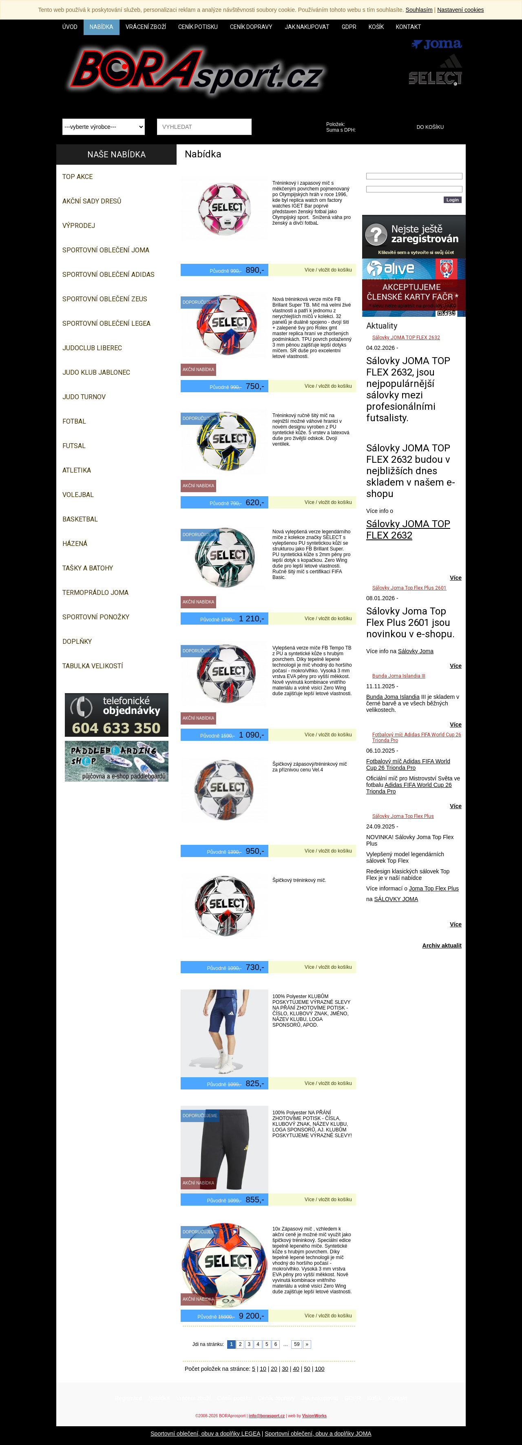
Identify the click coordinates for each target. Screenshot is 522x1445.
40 (296, 1368)
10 (263, 1368)
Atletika (76, 470)
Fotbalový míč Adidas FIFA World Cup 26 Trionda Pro (408, 764)
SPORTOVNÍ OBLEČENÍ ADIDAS (108, 274)
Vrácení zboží (193, 1398)
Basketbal (80, 519)
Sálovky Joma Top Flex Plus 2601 (409, 588)
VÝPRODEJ (78, 226)
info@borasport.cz (267, 1416)
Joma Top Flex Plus (434, 888)
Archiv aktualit (442, 945)
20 (274, 1368)
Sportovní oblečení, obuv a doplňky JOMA (318, 1433)
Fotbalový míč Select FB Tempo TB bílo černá (244, 635)
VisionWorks (314, 1416)
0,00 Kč (375, 130)
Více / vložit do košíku (328, 270)
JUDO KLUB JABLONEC (96, 372)
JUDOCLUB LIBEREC (92, 348)
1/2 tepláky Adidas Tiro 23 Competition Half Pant (249, 1099)
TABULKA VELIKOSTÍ (92, 666)
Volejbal (78, 495)
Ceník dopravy (276, 1398)
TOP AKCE (77, 177)
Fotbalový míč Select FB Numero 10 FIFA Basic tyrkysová (258, 518)
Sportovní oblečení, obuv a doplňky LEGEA (205, 1433)
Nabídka (159, 1398)
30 (285, 1368)
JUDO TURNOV (84, 397)
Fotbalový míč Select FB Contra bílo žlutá (238, 402)
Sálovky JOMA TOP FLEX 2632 (406, 337)
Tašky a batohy (87, 568)
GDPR (352, 1398)
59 (296, 1344)
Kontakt (397, 1398)
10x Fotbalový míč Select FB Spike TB (233, 1216)
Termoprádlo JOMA (95, 593)
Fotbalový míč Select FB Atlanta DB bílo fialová (245, 170)
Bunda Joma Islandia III (398, 676)
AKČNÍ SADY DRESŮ (91, 201)
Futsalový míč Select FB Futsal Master (235, 751)
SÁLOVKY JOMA (396, 899)
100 (319, 1368)
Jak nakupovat (319, 1398)
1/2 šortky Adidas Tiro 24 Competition (234, 983)
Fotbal (74, 421)
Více (456, 577)
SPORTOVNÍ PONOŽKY (95, 617)
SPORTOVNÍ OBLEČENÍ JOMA (105, 250)
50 (307, 1368)
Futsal (74, 446)
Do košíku (430, 127)
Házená (74, 544)
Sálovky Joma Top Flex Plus (403, 816)
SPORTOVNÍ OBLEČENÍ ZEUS (104, 299)
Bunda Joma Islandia (393, 697)
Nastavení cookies (460, 10)
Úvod (69, 27)
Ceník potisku (234, 1398)
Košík (374, 1398)
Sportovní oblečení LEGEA (106, 323)
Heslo (373, 182)
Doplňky (77, 641)
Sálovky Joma (416, 651)
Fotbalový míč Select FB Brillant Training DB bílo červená (258, 286)
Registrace (128, 1398)
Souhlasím (419, 10)
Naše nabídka (116, 154)
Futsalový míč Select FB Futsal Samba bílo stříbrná (251, 867)
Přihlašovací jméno (390, 169)
